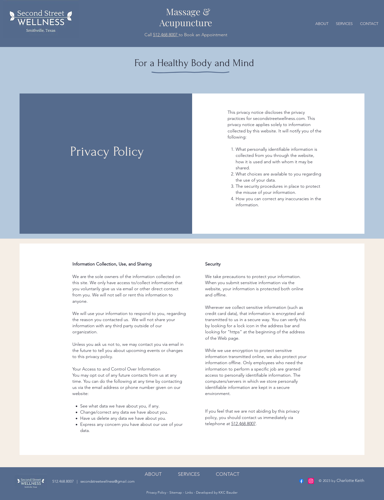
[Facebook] (301, 481)
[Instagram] (311, 481)
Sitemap (175, 492)
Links (189, 492)
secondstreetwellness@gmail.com (107, 481)
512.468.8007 (166, 34)
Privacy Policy (156, 492)
